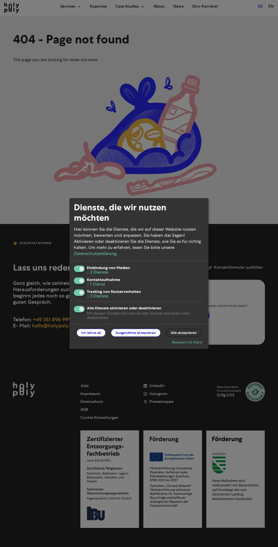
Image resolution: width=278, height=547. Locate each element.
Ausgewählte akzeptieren (136, 332)
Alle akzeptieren (184, 332)
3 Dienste (97, 296)
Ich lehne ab (91, 332)
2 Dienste (97, 272)
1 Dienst (96, 284)
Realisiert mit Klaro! (187, 342)
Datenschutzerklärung (95, 253)
